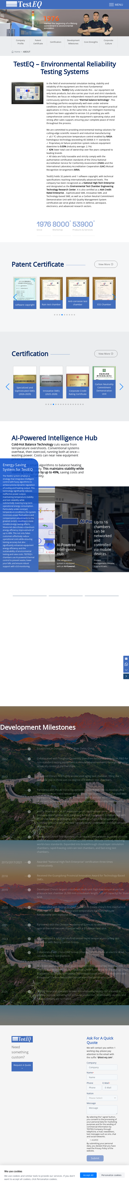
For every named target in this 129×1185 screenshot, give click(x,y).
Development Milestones (73, 42)
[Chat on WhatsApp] (125, 662)
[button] (114, 297)
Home (17, 52)
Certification (55, 42)
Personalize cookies (111, 1175)
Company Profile (20, 42)
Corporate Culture (108, 42)
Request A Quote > (22, 1067)
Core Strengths (91, 42)
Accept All (88, 1175)
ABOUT (26, 52)
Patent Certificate (38, 42)
